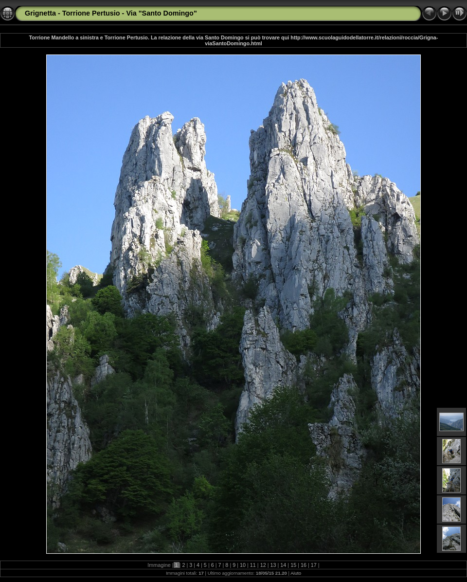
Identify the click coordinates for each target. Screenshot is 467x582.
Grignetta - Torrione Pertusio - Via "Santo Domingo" (111, 13)
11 (253, 565)
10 (242, 565)
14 (283, 565)
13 (273, 565)
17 (313, 565)
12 (263, 565)
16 (303, 565)
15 (293, 565)
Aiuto (295, 573)
